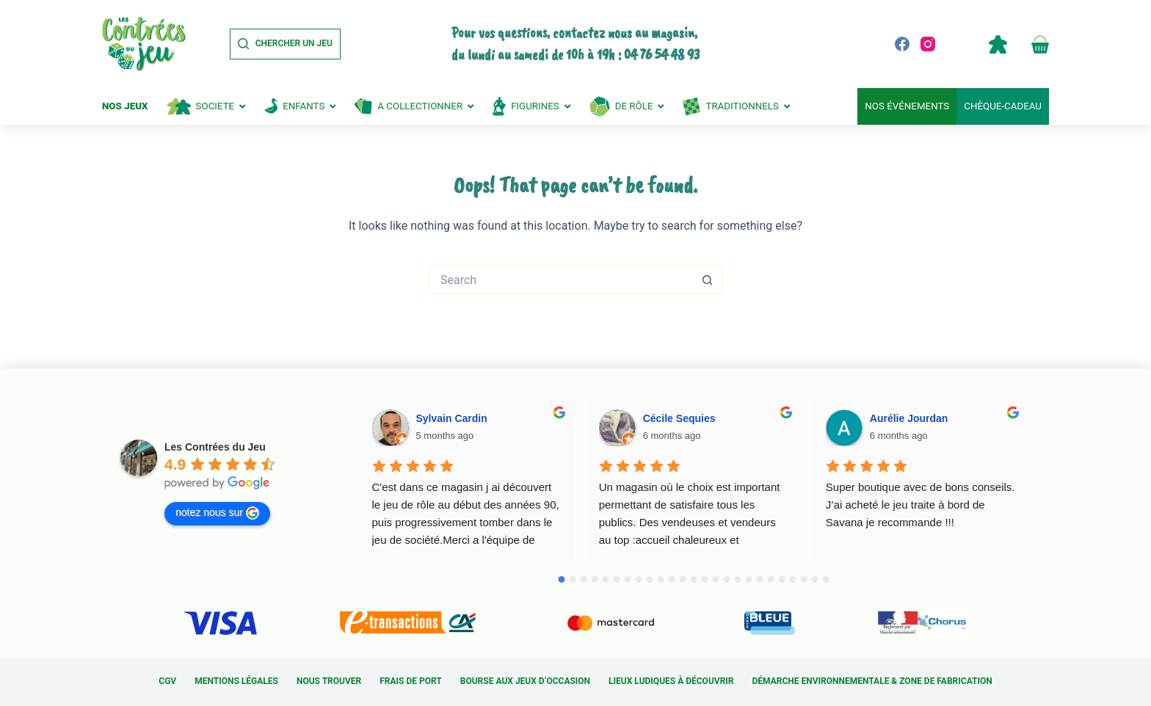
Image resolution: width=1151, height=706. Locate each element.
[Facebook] (902, 44)
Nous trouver (329, 681)
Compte (997, 44)
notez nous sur (217, 513)
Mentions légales (236, 681)
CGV (167, 681)
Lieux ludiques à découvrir (671, 681)
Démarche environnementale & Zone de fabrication (872, 681)
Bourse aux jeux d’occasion (525, 681)
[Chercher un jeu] (285, 44)
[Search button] (707, 279)
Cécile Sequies (679, 418)
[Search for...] (561, 279)
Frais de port (411, 681)
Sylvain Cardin (451, 418)
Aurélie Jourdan (909, 418)
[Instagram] (928, 44)
